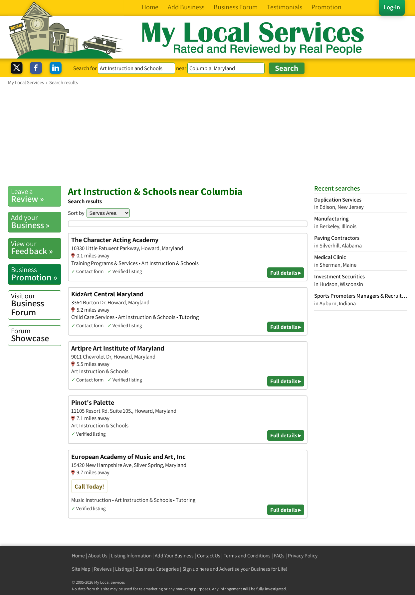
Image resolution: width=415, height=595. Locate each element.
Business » (36, 221)
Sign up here (195, 569)
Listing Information (131, 555)
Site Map (81, 569)
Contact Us (208, 555)
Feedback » (36, 248)
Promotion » (36, 274)
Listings (123, 569)
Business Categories (157, 569)
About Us (97, 555)
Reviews (103, 569)
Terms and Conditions (247, 555)
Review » (36, 196)
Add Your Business (174, 555)
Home (78, 555)
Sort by (76, 213)
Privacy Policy (302, 555)
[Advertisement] (207, 135)
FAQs (279, 555)
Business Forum (36, 304)
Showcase (36, 335)
